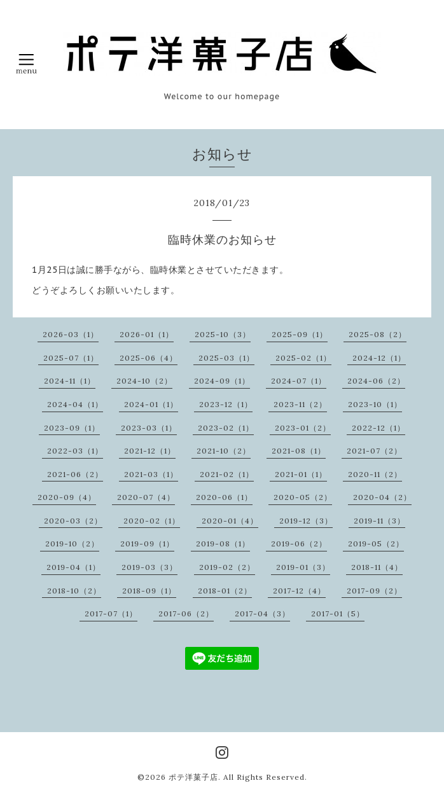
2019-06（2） (299, 543)
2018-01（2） (225, 590)
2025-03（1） (226, 358)
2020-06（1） (224, 497)
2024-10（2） (144, 380)
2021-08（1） (299, 450)
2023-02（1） (226, 428)
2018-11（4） (377, 567)
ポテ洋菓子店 (193, 777)
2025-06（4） (148, 358)
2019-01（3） (303, 567)
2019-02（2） (227, 567)
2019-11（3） (379, 520)
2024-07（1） (298, 380)
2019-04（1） (73, 567)
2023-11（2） (300, 404)
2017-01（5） (337, 613)
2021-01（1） (301, 474)
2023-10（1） (375, 404)
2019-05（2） (376, 543)
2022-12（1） (378, 428)
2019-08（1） (223, 543)
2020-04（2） (382, 497)
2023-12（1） (226, 404)
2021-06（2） (75, 474)
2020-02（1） (151, 520)
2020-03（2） (73, 520)
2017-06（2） (186, 613)
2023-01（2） (303, 428)
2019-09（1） (147, 543)
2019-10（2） (72, 543)
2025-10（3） (223, 334)
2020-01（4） (230, 520)
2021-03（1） (151, 474)
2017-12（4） (299, 590)
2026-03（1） (71, 334)
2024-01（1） (151, 404)
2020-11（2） (375, 474)
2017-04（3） (262, 613)
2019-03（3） (149, 567)
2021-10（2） (224, 450)
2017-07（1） (111, 613)
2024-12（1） (379, 358)
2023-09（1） (72, 428)
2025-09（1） (300, 334)
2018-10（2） (74, 590)
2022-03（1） (75, 450)
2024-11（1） (69, 380)
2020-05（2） (303, 497)
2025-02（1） (303, 358)
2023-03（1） (149, 428)
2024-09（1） (222, 380)
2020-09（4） (67, 497)
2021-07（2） (374, 450)
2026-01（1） (147, 334)
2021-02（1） (227, 474)
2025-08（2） (377, 334)
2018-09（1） (149, 590)
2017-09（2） (374, 590)
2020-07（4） (146, 497)
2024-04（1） (75, 404)
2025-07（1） (71, 358)
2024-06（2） (376, 380)
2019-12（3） (306, 520)
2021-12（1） (150, 450)
